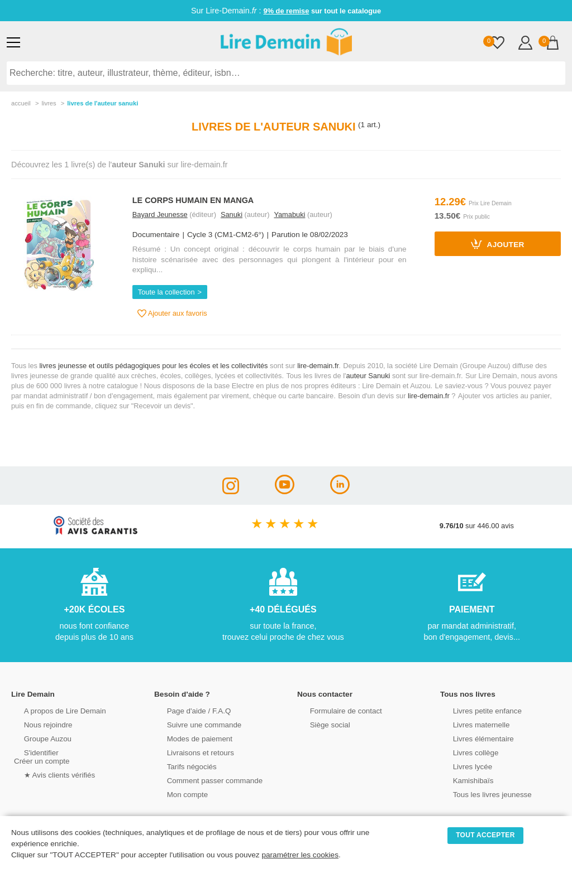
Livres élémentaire (472, 738)
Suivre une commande (192, 724)
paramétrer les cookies (300, 855)
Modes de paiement (188, 738)
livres (48, 103)
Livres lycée (462, 765)
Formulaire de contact (334, 710)
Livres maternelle (470, 724)
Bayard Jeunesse (160, 214)
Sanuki (231, 214)
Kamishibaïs (462, 779)
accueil (21, 103)
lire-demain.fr (318, 365)
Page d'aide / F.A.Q (187, 710)
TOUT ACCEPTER (485, 835)
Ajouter (498, 243)
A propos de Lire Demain (53, 710)
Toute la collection (166, 292)
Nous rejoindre (37, 724)
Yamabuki (289, 214)
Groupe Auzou (37, 738)
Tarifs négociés (180, 765)
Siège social (319, 724)
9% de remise (286, 11)
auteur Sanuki (368, 375)
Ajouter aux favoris (172, 313)
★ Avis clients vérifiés (48, 774)
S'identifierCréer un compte (40, 755)
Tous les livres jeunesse (480, 793)
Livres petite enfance (476, 710)
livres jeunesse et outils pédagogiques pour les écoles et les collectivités (154, 365)
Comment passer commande (203, 779)
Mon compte (176, 793)
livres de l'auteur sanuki (102, 103)
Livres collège (465, 751)
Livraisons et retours (189, 751)
